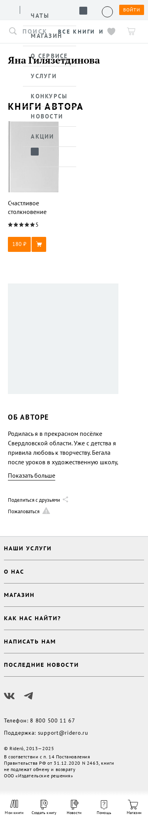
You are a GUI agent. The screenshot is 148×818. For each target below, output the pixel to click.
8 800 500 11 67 (52, 720)
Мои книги (14, 807)
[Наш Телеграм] (28, 696)
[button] (33, 244)
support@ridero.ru (63, 732)
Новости (74, 807)
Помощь (104, 807)
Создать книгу (44, 807)
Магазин (134, 807)
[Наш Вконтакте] (9, 696)
